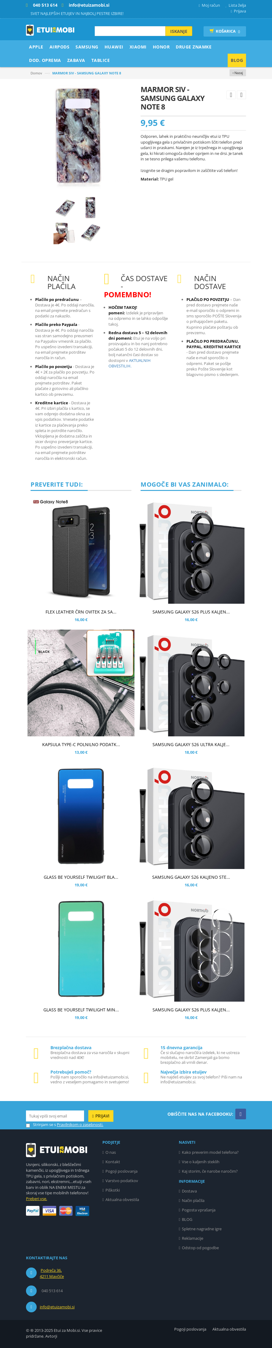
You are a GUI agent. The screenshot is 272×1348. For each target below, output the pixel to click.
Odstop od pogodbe (200, 1247)
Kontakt (112, 1161)
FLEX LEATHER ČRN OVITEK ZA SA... (81, 612)
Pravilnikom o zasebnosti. (80, 1124)
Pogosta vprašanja (198, 1210)
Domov (36, 73)
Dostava (189, 1191)
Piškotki (112, 1190)
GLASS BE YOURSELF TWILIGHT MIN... (81, 1010)
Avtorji (51, 1336)
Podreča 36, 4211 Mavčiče (52, 1273)
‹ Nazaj (238, 72)
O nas (110, 1152)
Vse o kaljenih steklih (200, 1161)
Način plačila (193, 1200)
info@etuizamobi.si (57, 1307)
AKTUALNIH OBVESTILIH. (129, 363)
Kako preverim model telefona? (210, 1152)
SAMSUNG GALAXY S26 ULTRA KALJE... (191, 744)
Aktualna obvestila (122, 1199)
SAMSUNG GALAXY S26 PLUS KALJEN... (191, 612)
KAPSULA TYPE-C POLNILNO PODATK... (81, 744)
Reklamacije (192, 1238)
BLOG (187, 1219)
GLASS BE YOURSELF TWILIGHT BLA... (81, 877)
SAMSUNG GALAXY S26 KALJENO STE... (191, 877)
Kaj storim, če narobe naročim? (210, 1171)
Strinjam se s (41, 1125)
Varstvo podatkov (121, 1180)
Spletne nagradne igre (202, 1229)
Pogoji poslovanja (121, 1171)
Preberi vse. (36, 1198)
